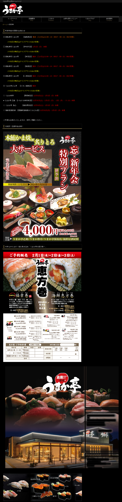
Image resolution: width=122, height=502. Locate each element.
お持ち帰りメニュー (70, 19)
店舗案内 (32, 19)
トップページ (12, 19)
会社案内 (109, 19)
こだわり (51, 19)
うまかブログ (90, 19)
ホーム (5, 24)
